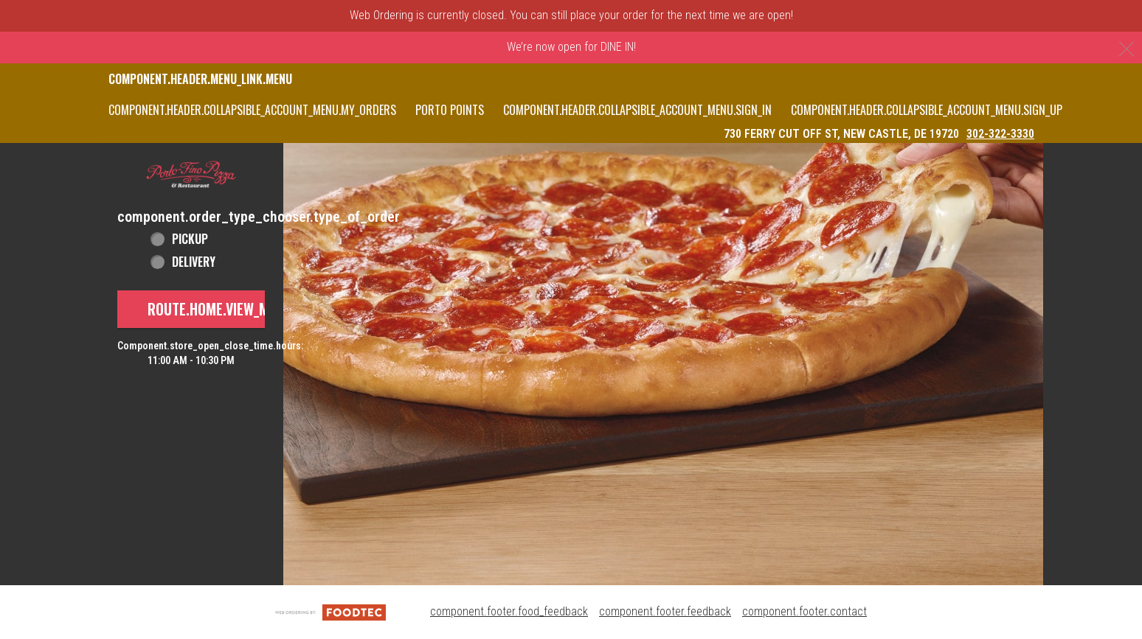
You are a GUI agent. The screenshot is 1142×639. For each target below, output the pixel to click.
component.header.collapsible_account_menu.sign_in (637, 110)
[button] (191, 175)
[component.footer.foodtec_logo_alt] (330, 611)
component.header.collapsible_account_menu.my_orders (252, 110)
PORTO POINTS (449, 110)
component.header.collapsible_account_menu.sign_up (926, 110)
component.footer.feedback (665, 611)
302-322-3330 (1000, 134)
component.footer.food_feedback (509, 611)
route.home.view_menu (220, 309)
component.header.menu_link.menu (200, 79)
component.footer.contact (804, 611)
